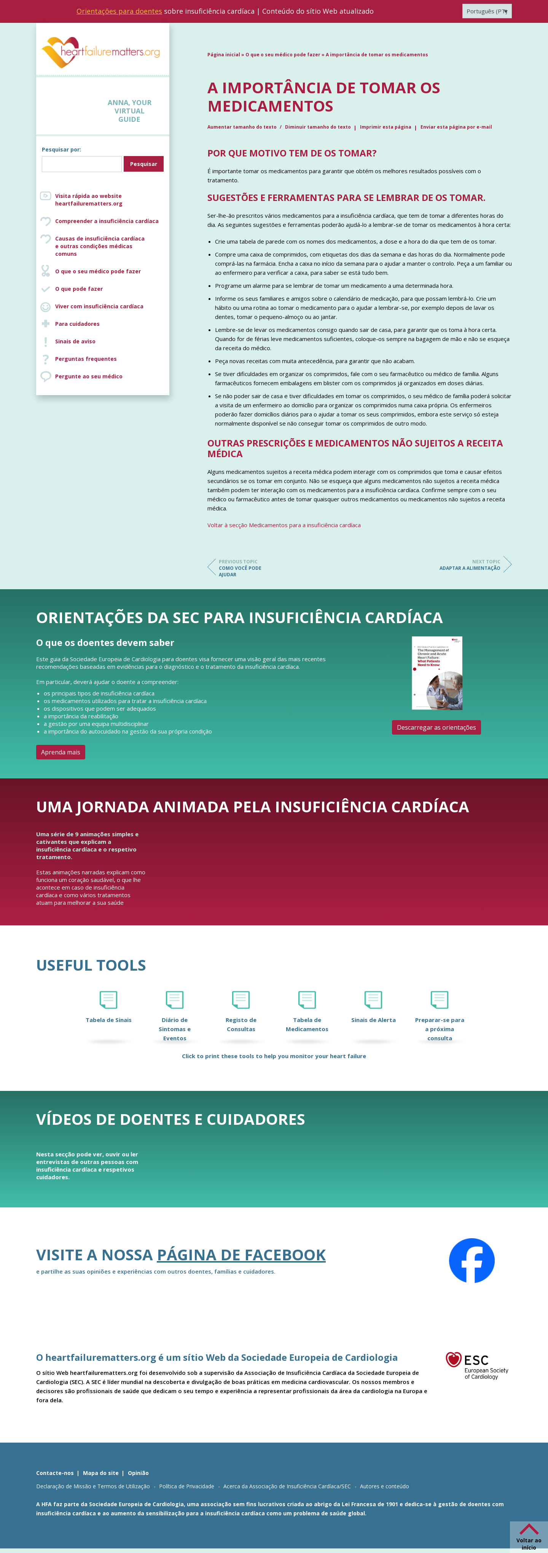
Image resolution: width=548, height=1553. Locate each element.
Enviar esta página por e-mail (456, 127)
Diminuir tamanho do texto (318, 127)
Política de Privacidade (186, 1486)
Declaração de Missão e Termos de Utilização (93, 1486)
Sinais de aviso (75, 341)
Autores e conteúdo (384, 1486)
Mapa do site (101, 1472)
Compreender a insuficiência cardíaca (107, 221)
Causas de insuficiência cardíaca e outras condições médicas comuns (110, 246)
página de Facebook (241, 1254)
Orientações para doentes (119, 11)
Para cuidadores (77, 323)
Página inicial (223, 54)
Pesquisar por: (61, 149)
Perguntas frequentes (86, 358)
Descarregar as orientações (436, 727)
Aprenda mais (60, 752)
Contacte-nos (55, 1472)
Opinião (138, 1472)
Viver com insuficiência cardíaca (99, 306)
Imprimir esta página (385, 127)
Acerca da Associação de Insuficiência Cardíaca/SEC (287, 1486)
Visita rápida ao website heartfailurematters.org (89, 199)
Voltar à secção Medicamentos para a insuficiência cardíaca (284, 525)
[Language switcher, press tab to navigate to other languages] (487, 11)
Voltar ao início (529, 1544)
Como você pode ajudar (249, 568)
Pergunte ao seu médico (89, 376)
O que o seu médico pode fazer (98, 271)
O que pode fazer (79, 288)
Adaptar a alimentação (470, 564)
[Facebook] (472, 1261)
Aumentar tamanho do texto (242, 127)
